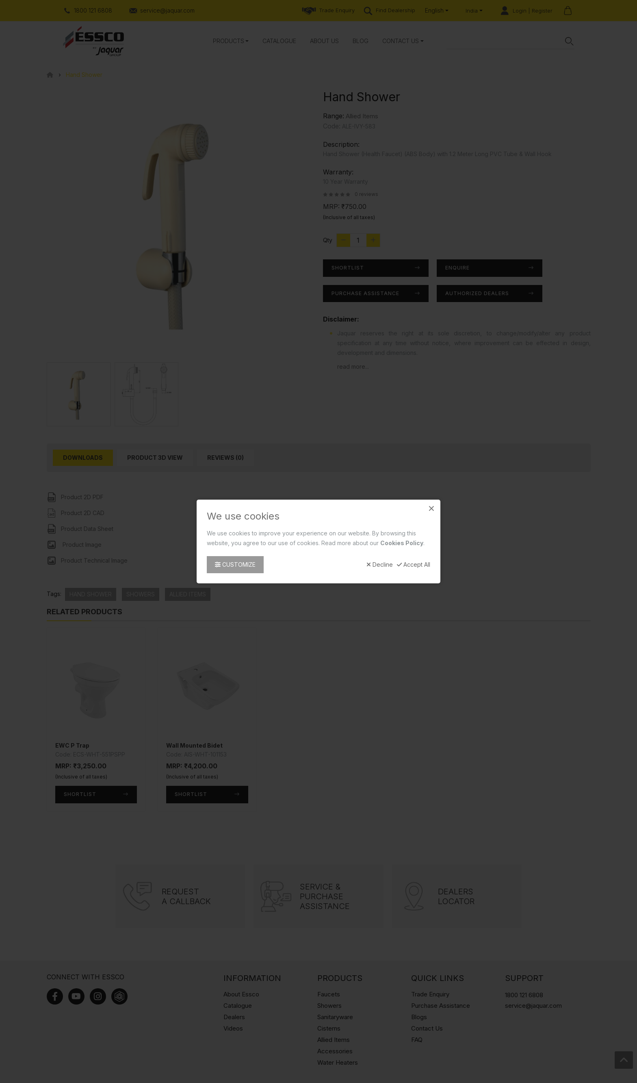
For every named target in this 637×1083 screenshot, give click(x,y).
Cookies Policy (401, 542)
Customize (235, 564)
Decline (379, 565)
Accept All (413, 565)
